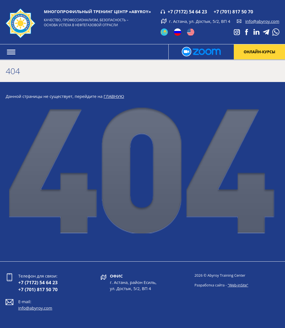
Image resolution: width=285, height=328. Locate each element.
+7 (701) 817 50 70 (233, 11)
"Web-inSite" (238, 285)
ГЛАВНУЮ (114, 96)
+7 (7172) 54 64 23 (187, 11)
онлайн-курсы (259, 51)
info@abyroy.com (262, 21)
